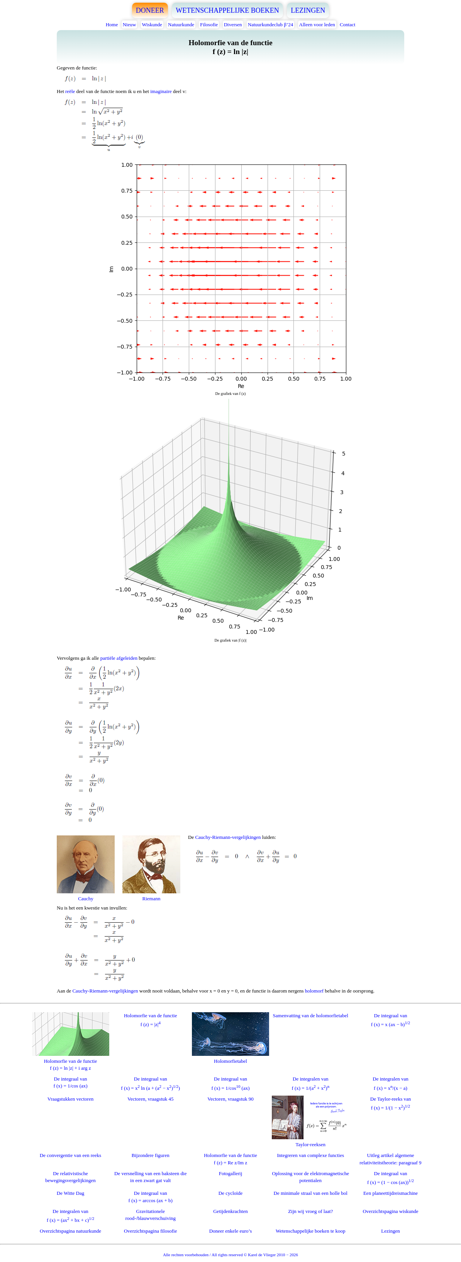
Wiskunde (152, 24)
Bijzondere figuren (150, 1155)
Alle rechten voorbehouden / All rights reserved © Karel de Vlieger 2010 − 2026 (230, 1254)
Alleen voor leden (317, 24)
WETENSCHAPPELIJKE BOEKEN (227, 10)
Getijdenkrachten (230, 1211)
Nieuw (129, 24)
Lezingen (390, 1231)
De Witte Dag (70, 1193)
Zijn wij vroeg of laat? (310, 1211)
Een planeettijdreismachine (390, 1193)
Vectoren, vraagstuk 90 (230, 1099)
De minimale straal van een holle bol (310, 1193)
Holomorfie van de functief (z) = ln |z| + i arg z (70, 1061)
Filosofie (209, 24)
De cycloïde (230, 1193)
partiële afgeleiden (118, 658)
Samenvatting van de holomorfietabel (310, 1015)
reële (70, 91)
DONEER (150, 10)
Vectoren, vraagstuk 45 (150, 1099)
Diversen (233, 24)
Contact (347, 24)
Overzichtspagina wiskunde (390, 1211)
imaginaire (161, 91)
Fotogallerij (230, 1173)
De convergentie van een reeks (70, 1155)
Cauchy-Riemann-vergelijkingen (228, 837)
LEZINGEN (308, 10)
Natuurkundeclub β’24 (270, 24)
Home (112, 24)
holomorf (314, 991)
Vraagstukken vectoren (70, 1099)
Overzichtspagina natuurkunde (70, 1231)
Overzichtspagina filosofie (150, 1231)
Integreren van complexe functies (310, 1155)
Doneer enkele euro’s (230, 1231)
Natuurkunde (181, 24)
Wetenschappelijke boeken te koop (311, 1231)
